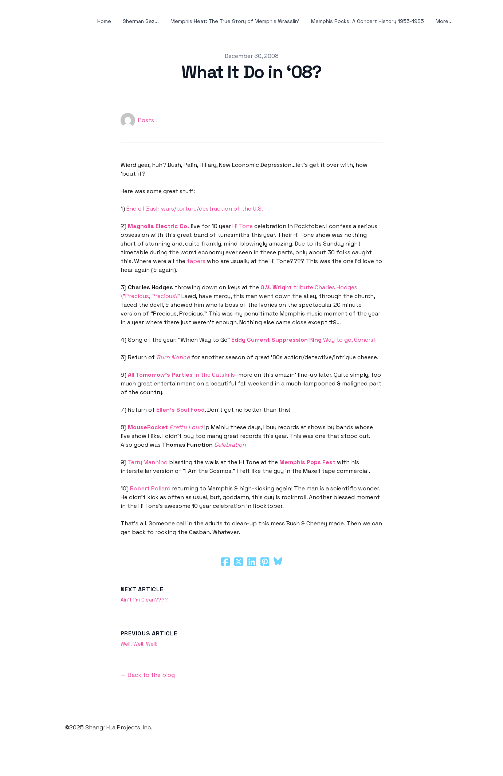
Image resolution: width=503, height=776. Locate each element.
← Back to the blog (148, 675)
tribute (286, 287)
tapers (196, 261)
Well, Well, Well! (139, 643)
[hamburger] (36, 21)
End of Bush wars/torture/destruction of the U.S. (194, 208)
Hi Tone (242, 226)
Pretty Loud (186, 427)
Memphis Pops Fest (307, 462)
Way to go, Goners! (303, 340)
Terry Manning (148, 462)
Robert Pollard (151, 488)
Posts (146, 120)
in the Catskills (181, 375)
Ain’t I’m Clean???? (144, 599)
